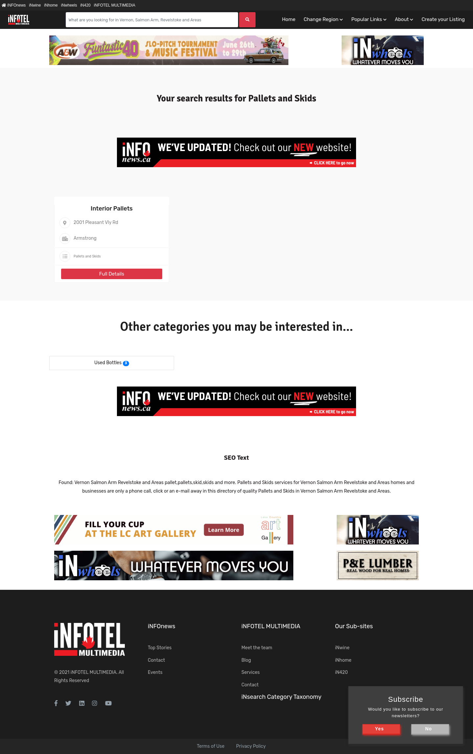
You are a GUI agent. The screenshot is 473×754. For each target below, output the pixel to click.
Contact (156, 660)
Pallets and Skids (87, 256)
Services (250, 672)
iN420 (85, 5)
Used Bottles (108, 363)
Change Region (321, 19)
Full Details (111, 274)
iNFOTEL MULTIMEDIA (114, 5)
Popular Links (366, 19)
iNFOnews (14, 5)
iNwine (35, 5)
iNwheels (69, 5)
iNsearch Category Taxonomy (281, 696)
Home (288, 19)
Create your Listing (443, 19)
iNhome (50, 5)
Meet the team (256, 648)
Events (155, 672)
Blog (246, 660)
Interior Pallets (112, 208)
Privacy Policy (251, 746)
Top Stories (159, 648)
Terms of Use (210, 746)
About (402, 19)
